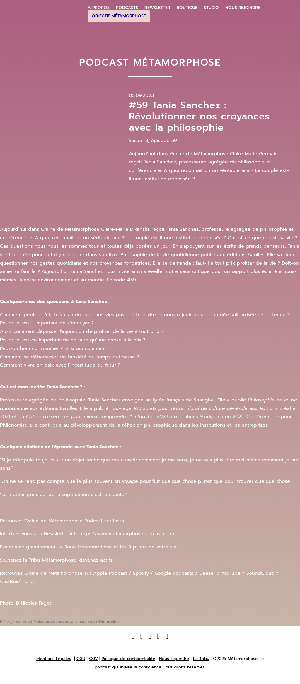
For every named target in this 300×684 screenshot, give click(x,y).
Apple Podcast (110, 573)
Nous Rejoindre (242, 8)
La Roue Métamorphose (84, 546)
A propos (99, 8)
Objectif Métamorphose (119, 16)
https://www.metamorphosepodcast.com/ (126, 533)
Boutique (187, 8)
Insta (117, 520)
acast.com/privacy (61, 621)
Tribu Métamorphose (51, 560)
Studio (211, 8)
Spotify (141, 573)
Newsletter (157, 8)
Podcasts (127, 8)
